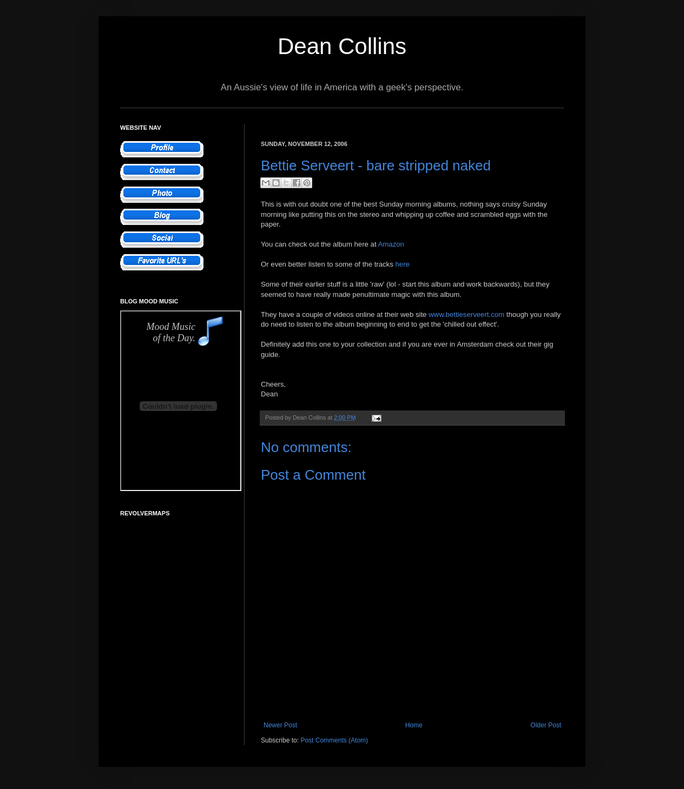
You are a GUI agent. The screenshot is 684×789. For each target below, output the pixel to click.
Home (414, 725)
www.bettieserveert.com (466, 314)
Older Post (545, 725)
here (402, 264)
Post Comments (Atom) (334, 740)
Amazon (391, 244)
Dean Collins (342, 46)
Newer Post (280, 725)
